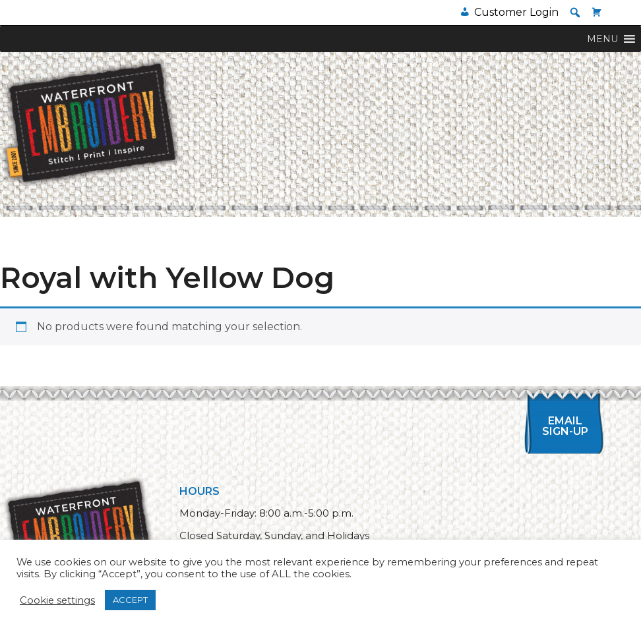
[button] (575, 12)
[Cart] (597, 12)
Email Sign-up (565, 426)
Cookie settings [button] (57, 600)
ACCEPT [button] (130, 599)
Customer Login (516, 12)
